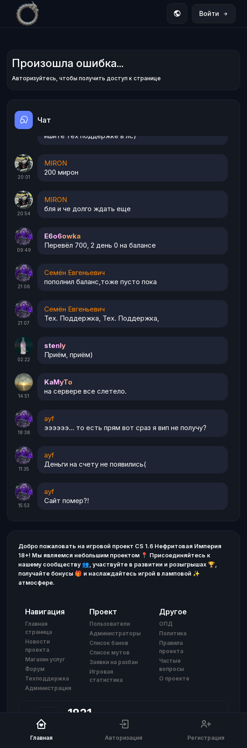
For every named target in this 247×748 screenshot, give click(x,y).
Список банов (108, 642)
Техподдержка (47, 678)
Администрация (48, 688)
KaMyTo (58, 382)
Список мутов (109, 652)
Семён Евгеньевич (74, 272)
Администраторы (115, 633)
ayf (49, 418)
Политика (172, 633)
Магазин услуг (45, 659)
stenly (55, 345)
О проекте (174, 678)
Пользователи (109, 623)
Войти (213, 13)
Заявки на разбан (113, 662)
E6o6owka (62, 236)
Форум (35, 668)
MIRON (55, 163)
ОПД (166, 623)
